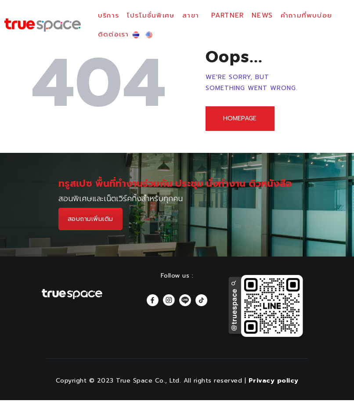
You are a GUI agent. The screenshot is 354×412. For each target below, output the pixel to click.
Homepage (240, 118)
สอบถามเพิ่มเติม (90, 219)
